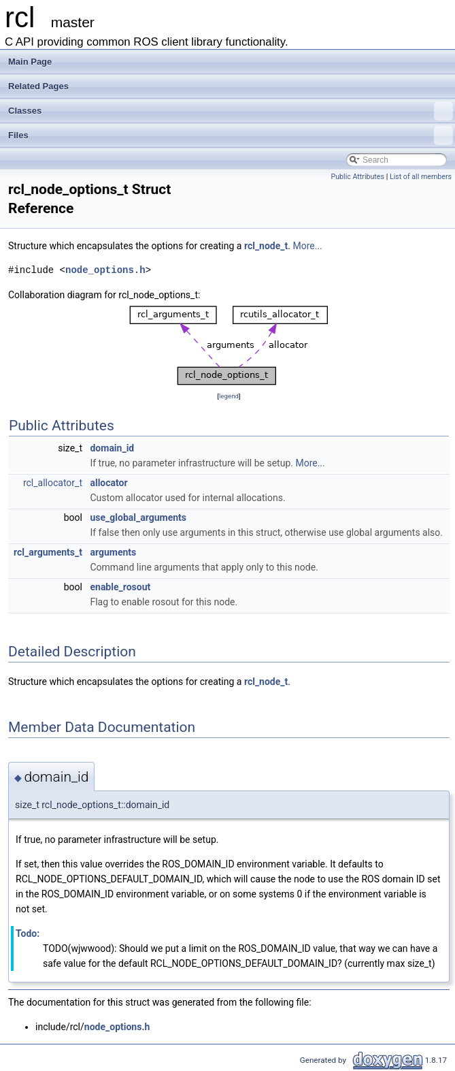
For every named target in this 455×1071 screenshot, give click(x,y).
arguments (113, 552)
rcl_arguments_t (48, 552)
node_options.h (105, 269)
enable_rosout (120, 586)
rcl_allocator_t (52, 482)
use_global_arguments (138, 517)
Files (230, 135)
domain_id (112, 448)
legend (229, 396)
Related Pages (38, 86)
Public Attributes (357, 176)
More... (307, 245)
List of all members (421, 176)
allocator (108, 482)
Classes (230, 111)
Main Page (30, 62)
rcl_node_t (266, 245)
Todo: (27, 933)
